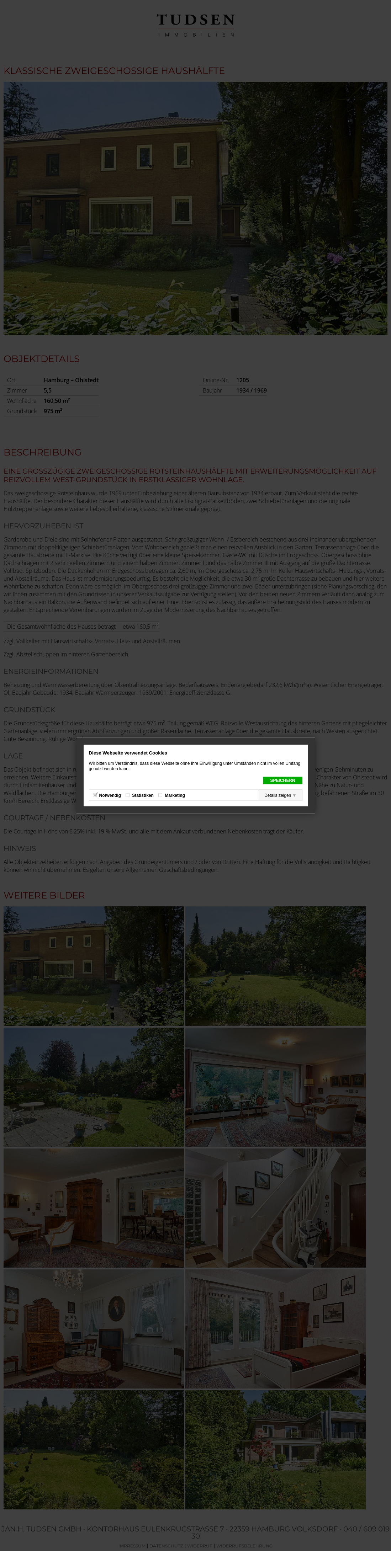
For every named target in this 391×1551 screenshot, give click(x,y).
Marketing (175, 795)
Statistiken (143, 795)
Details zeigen (277, 795)
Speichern (282, 780)
